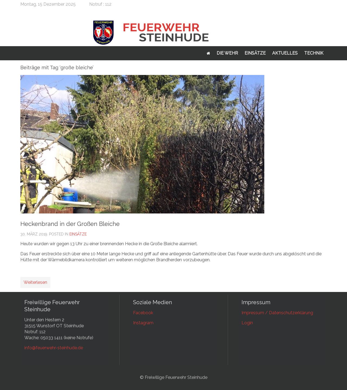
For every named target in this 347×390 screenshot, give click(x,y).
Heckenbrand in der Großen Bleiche (70, 223)
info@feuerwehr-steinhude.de (53, 347)
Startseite (208, 53)
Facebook (143, 312)
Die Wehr (227, 53)
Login (247, 322)
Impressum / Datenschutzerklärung (277, 312)
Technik (313, 53)
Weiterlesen (35, 282)
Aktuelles (285, 53)
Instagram (143, 322)
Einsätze (255, 53)
